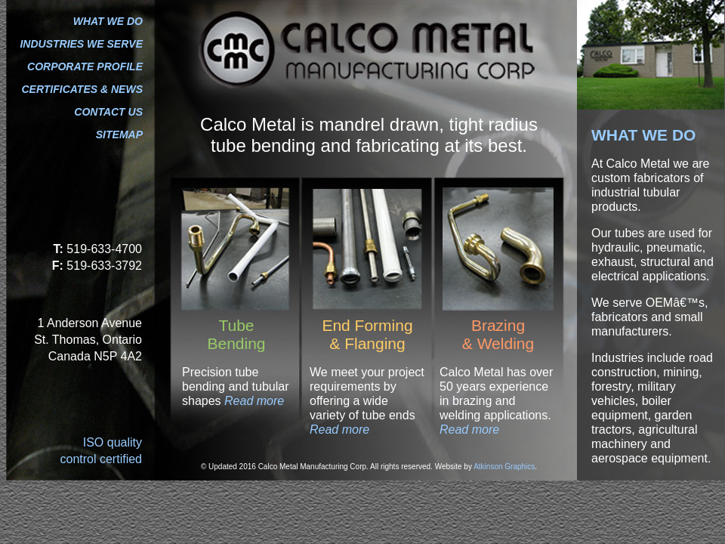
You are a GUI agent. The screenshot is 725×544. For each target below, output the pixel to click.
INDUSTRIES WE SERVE (81, 44)
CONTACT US (108, 112)
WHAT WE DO (108, 21)
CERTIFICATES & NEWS (82, 89)
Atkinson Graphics (504, 466)
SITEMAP (119, 134)
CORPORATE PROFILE (85, 66)
